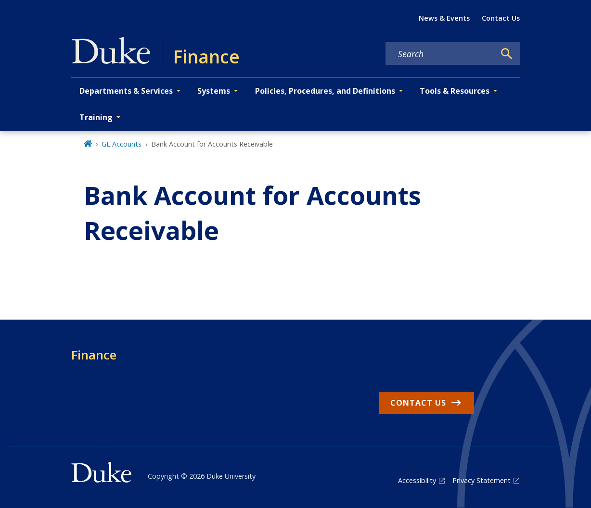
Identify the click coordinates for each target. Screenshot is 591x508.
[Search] (506, 53)
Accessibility (417, 480)
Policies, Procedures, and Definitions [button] (325, 91)
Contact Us (501, 18)
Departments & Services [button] (126, 91)
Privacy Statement (481, 480)
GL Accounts (121, 144)
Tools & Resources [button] (454, 91)
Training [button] (96, 117)
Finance (93, 354)
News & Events (444, 18)
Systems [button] (213, 91)
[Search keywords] (440, 54)
